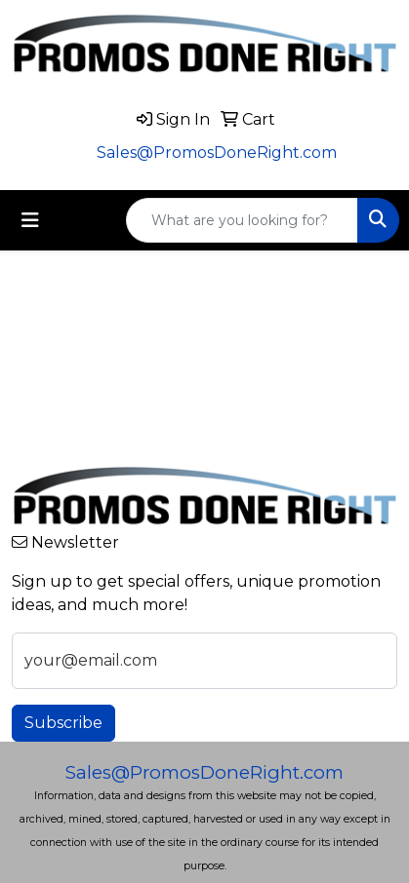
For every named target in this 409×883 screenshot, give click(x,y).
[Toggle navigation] (30, 220)
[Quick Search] (242, 220)
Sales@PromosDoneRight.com (217, 152)
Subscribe (63, 722)
